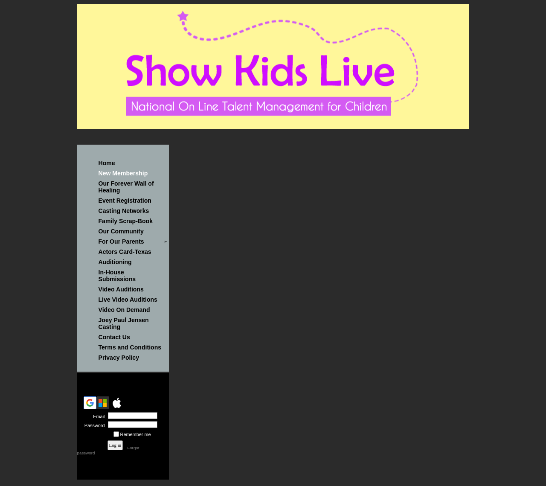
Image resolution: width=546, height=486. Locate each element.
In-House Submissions (117, 275)
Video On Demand (124, 309)
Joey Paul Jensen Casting (124, 323)
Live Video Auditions (128, 299)
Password (93, 425)
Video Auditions (121, 289)
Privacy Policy (119, 357)
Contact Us (114, 337)
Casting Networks (124, 210)
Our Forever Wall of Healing (126, 187)
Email (97, 416)
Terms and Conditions (130, 347)
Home (107, 163)
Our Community (121, 231)
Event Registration (125, 200)
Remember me (135, 434)
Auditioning (115, 262)
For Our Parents (121, 241)
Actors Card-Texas (125, 251)
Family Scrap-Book (126, 221)
